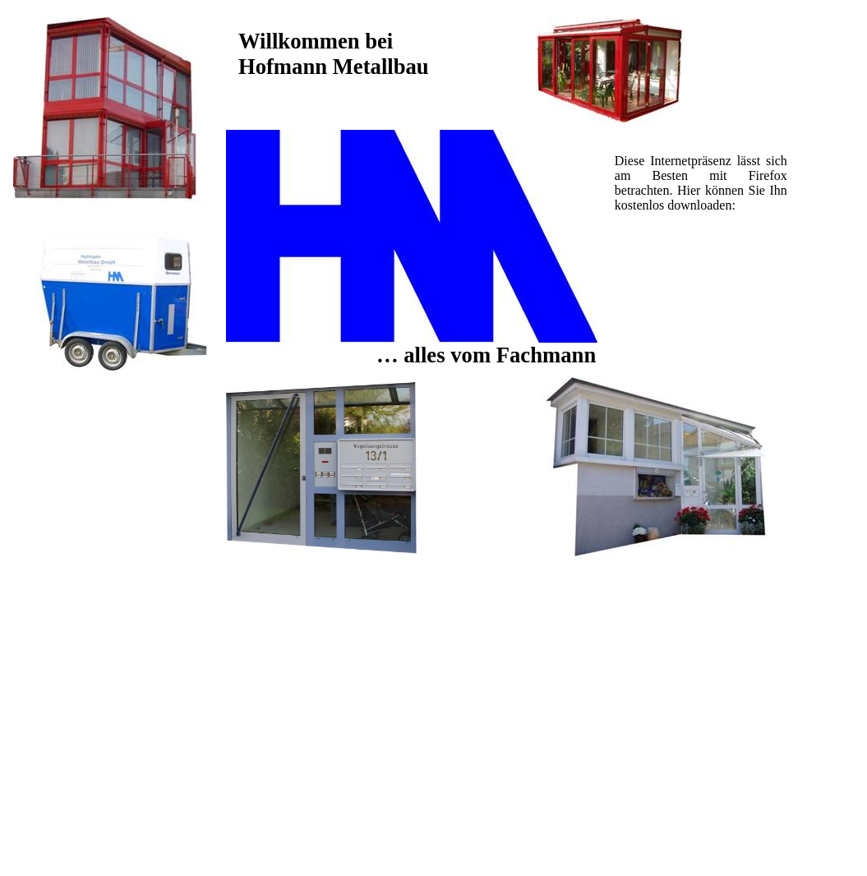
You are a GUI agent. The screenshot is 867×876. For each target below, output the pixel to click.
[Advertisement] (700, 277)
